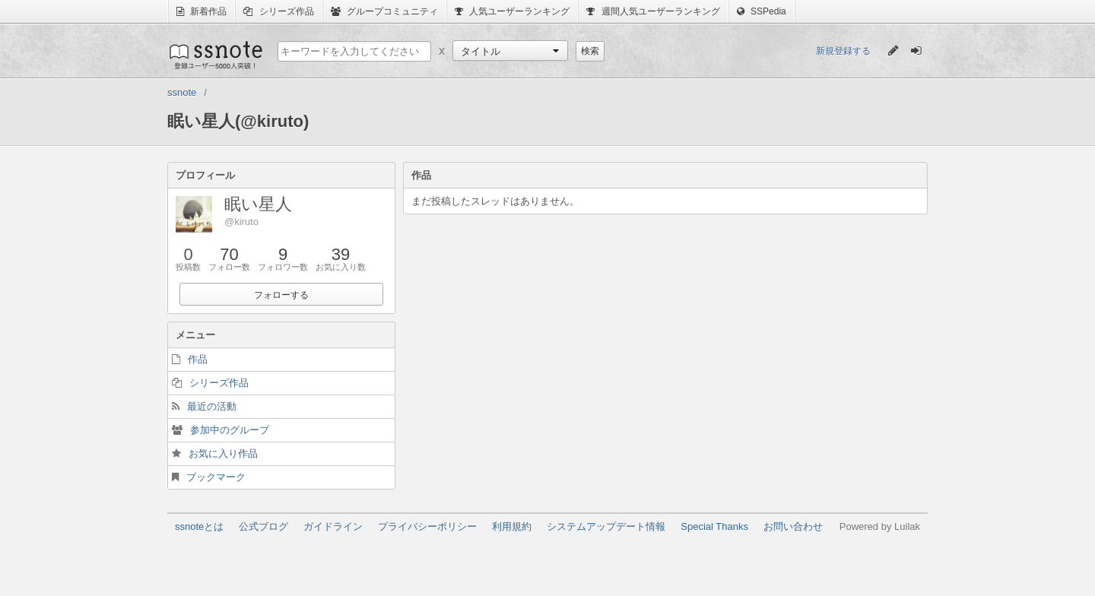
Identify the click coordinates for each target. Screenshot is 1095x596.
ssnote (214, 55)
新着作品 (201, 11)
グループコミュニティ (384, 11)
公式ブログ (263, 526)
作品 (198, 359)
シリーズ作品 (278, 11)
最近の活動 (211, 406)
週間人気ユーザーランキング (652, 11)
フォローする (281, 295)
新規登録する (843, 51)
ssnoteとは (199, 526)
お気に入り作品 (223, 453)
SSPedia (761, 11)
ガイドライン (333, 526)
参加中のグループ (229, 430)
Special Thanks (714, 526)
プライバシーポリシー (427, 526)
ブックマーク (216, 477)
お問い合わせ (793, 526)
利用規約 (512, 526)
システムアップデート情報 (606, 526)
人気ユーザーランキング (512, 11)
